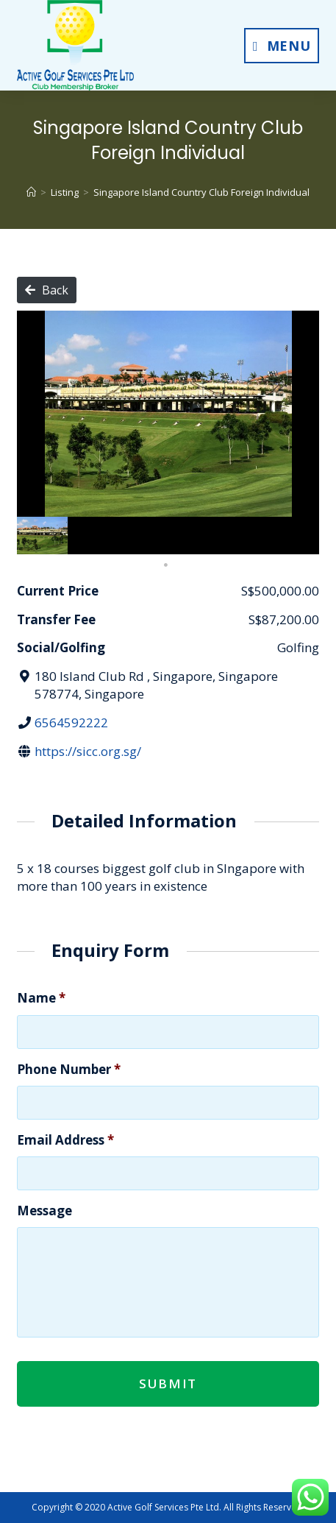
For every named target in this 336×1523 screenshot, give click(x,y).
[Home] (31, 192)
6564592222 (71, 722)
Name (41, 998)
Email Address (65, 1140)
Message (44, 1211)
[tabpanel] (42, 536)
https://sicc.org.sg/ (88, 751)
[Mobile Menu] (281, 45)
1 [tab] (165, 565)
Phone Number (69, 1069)
